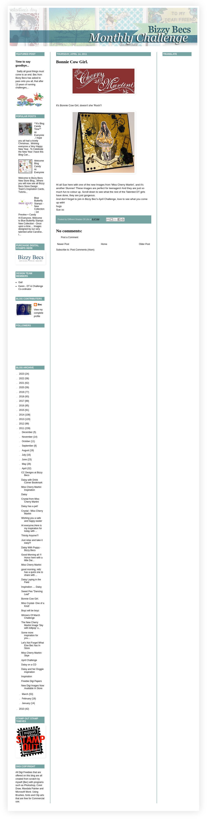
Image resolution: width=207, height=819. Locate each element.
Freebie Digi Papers (31, 681)
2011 (22, 428)
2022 (22, 378)
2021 (22, 383)
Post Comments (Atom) (82, 249)
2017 (22, 401)
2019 (22, 392)
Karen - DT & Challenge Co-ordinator (30, 287)
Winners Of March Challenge (30, 616)
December (27, 432)
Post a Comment (69, 237)
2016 (22, 405)
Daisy (24, 494)
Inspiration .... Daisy (31, 587)
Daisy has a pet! (29, 506)
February (27, 698)
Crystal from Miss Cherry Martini (30, 500)
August (26, 450)
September (28, 445)
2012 (22, 423)
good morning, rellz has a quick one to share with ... (32, 572)
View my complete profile (38, 313)
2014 (22, 414)
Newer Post (63, 244)
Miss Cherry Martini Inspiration (31, 488)
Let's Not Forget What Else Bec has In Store (32, 645)
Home (104, 244)
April (24, 468)
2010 (22, 709)
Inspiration (26, 676)
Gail (20, 282)
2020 (22, 387)
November (27, 436)
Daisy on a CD (28, 664)
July (24, 455)
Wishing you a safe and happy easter (31, 519)
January (26, 703)
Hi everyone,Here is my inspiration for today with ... (31, 528)
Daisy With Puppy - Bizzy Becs (31, 549)
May (24, 464)
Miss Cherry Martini (31, 564)
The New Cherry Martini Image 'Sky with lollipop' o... (32, 625)
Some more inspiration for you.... (29, 635)
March (25, 694)
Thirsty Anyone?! (29, 535)
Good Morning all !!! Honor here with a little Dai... (32, 557)
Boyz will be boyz (30, 610)
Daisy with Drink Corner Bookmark (31, 481)
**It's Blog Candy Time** (39, 126)
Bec (40, 304)
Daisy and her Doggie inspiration (32, 670)
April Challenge (29, 660)
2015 (22, 410)
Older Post (144, 244)
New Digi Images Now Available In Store (32, 687)
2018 (22, 396)
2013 (22, 419)
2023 (22, 373)
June (24, 459)
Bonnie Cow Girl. (72, 61)
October (26, 441)
